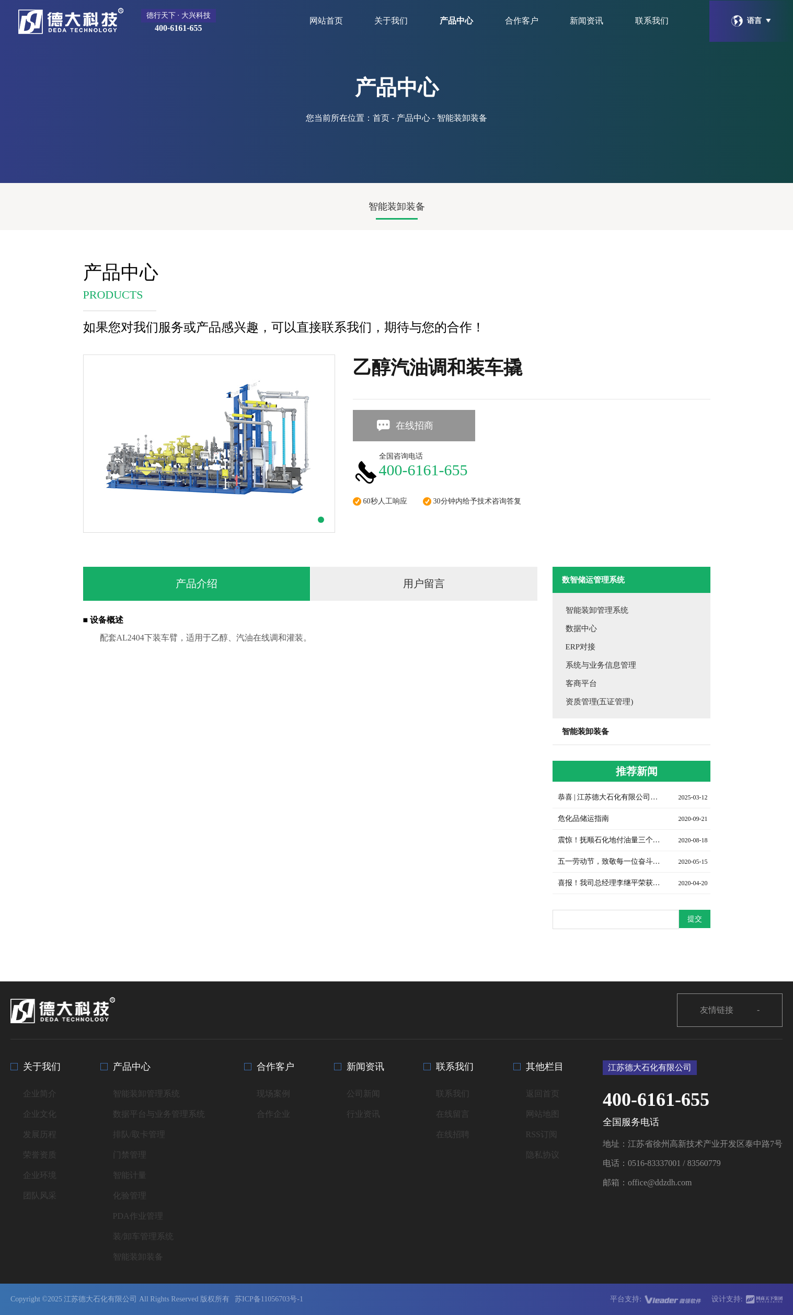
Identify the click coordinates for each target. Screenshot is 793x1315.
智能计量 (129, 1175)
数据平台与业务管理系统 (159, 1114)
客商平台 (581, 683)
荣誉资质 (39, 1154)
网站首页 (326, 20)
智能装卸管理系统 (597, 610)
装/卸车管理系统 (143, 1236)
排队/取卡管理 (139, 1134)
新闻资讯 (586, 20)
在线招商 (404, 425)
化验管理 (129, 1195)
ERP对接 (581, 647)
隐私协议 (542, 1154)
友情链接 (730, 1010)
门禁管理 (129, 1154)
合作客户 (521, 20)
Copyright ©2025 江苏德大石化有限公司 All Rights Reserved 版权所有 (119, 1299)
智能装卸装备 (397, 206)
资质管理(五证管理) (600, 701)
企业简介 (39, 1093)
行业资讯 (363, 1114)
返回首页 (542, 1093)
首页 (381, 117)
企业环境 (39, 1175)
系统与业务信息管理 (601, 665)
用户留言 (424, 583)
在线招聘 (452, 1134)
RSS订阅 (541, 1134)
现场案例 (273, 1093)
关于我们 (391, 20)
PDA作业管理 (138, 1215)
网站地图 (542, 1114)
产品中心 (456, 20)
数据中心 (581, 628)
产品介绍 (196, 583)
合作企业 (273, 1114)
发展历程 (39, 1134)
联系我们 (652, 20)
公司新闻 (363, 1093)
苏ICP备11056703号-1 (269, 1299)
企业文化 (39, 1114)
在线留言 (452, 1114)
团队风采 (39, 1195)
